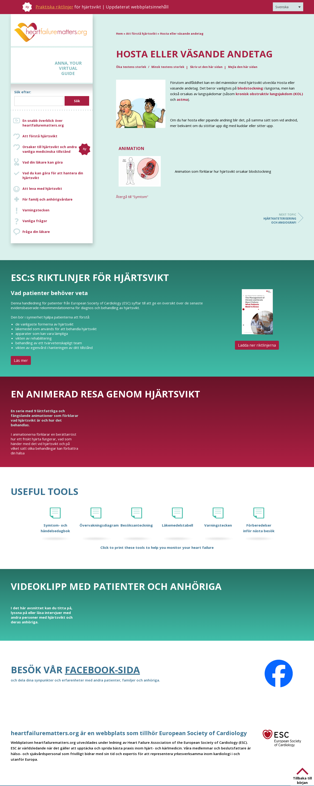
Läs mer (21, 360)
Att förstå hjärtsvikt (39, 136)
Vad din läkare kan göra (42, 162)
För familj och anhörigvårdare (47, 199)
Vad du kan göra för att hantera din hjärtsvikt (52, 175)
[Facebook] (279, 673)
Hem (119, 34)
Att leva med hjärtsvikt (42, 188)
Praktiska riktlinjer (54, 7)
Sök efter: (22, 92)
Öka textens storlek (131, 67)
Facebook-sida (102, 669)
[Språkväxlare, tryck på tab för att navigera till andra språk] (288, 6)
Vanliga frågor (34, 221)
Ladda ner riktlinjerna (257, 345)
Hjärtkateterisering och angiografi (277, 219)
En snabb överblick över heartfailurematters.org (43, 122)
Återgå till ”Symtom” (132, 196)
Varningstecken (35, 210)
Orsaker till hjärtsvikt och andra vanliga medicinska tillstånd (56, 149)
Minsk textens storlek (167, 67)
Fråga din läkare (36, 231)
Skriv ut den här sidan (206, 67)
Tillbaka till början (302, 780)
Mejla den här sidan (242, 67)
